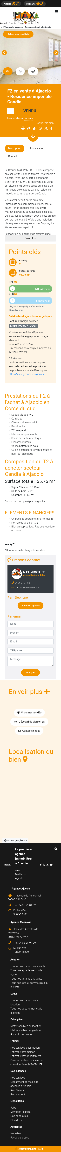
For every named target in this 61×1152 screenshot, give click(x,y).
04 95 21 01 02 (22, 582)
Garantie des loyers (21, 1034)
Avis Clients (17, 1090)
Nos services (17, 1077)
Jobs (13, 1107)
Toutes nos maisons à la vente (27, 966)
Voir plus (31, 238)
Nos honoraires (19, 1115)
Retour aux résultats (20, 34)
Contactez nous (29, 730)
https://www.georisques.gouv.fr (26, 374)
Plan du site (17, 1120)
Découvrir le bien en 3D (29, 721)
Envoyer (32, 672)
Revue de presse (19, 1137)
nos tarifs (28, 118)
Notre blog (16, 1133)
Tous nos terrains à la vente (26, 978)
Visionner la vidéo (29, 712)
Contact (12, 156)
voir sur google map (15, 840)
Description (14, 148)
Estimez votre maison (22, 1051)
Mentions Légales (20, 1111)
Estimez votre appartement (25, 1056)
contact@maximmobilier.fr (27, 587)
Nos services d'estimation (25, 1047)
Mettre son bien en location (25, 1026)
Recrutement (17, 1094)
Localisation (37, 148)
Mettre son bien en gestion (25, 1030)
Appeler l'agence (32, 605)
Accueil (3, 23)
